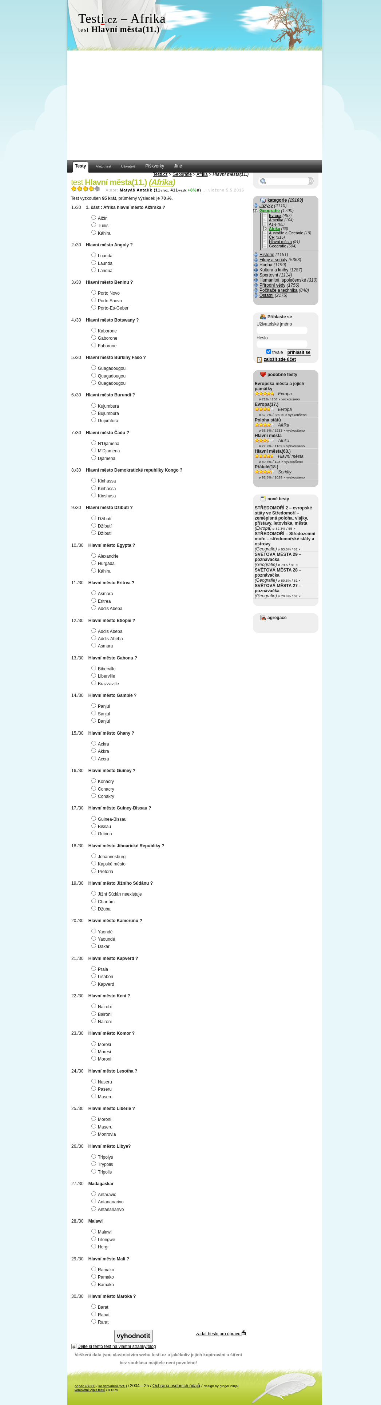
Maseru (102, 1096)
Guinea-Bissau (110, 819)
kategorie (277, 200)
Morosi (102, 1044)
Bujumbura (106, 413)
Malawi (102, 1232)
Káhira (102, 233)
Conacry (103, 789)
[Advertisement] (194, 105)
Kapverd (103, 984)
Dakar (101, 946)
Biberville (104, 668)
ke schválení (112, 1386)
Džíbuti (102, 533)
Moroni (102, 1059)
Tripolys (103, 1157)
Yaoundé (104, 939)
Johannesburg (109, 856)
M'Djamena (106, 450)
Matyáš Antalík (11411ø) (160, 190)
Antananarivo (108, 1201)
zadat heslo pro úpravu (221, 1333)
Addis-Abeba (108, 638)
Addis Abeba (107, 608)
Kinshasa (104, 495)
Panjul (101, 706)
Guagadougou (109, 368)
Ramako (103, 1269)
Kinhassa (104, 481)
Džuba (102, 909)
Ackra (101, 744)
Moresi (102, 1051)
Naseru (102, 1082)
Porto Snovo (107, 300)
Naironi (102, 1021)
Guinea (102, 833)
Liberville (104, 676)
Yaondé (102, 931)
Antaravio (104, 1194)
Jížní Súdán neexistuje (117, 894)
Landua (102, 270)
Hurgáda (104, 563)
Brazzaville (106, 683)
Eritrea (102, 601)
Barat (100, 1307)
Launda (102, 263)
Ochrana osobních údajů (176, 1385)
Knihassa (104, 488)
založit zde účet (280, 359)
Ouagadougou (109, 383)
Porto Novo (106, 293)
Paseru (102, 1089)
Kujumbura (106, 406)
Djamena (104, 458)
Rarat (100, 1322)
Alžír (100, 218)
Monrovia (104, 1134)
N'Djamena (106, 443)
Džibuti (102, 518)
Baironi (102, 1014)
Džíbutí (102, 526)
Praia (100, 969)
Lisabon (103, 976)
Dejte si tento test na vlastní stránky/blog (117, 1346)
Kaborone (105, 331)
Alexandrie (106, 556)
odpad (85, 1386)
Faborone (104, 345)
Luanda (102, 255)
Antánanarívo (108, 1209)
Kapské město (109, 864)
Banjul (101, 721)
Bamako (103, 1284)
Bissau (102, 826)
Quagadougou (109, 376)
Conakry (103, 796)
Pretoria (103, 871)
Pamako (103, 1277)
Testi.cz (160, 174)
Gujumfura (105, 420)
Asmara (103, 593)
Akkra (101, 751)
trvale (274, 352)
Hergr (101, 1246)
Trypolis (103, 1164)
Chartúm (104, 901)
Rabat (101, 1314)
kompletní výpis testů (90, 1390)
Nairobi (102, 1006)
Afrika (202, 174)
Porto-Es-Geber (110, 308)
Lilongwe (104, 1239)
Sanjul (101, 713)
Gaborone (105, 338)
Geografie (182, 174)
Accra (101, 759)
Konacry (103, 781)
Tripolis (102, 1172)
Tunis (100, 225)
